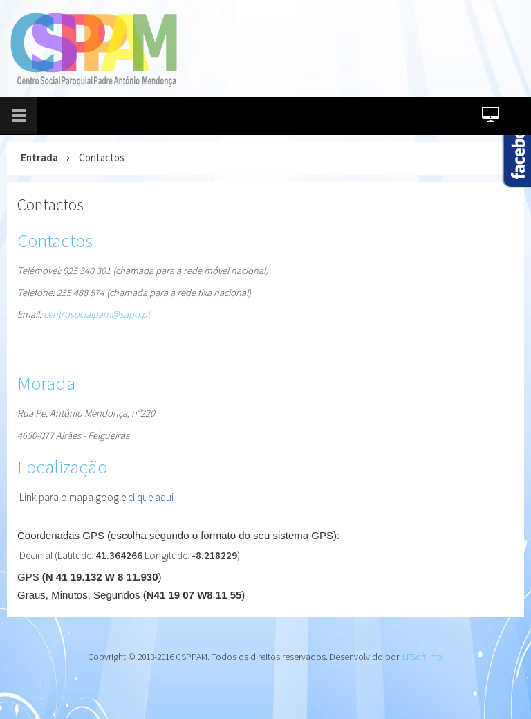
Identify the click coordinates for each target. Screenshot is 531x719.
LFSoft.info (422, 657)
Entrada (39, 157)
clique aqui (151, 497)
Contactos (50, 204)
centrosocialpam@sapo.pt (97, 314)
